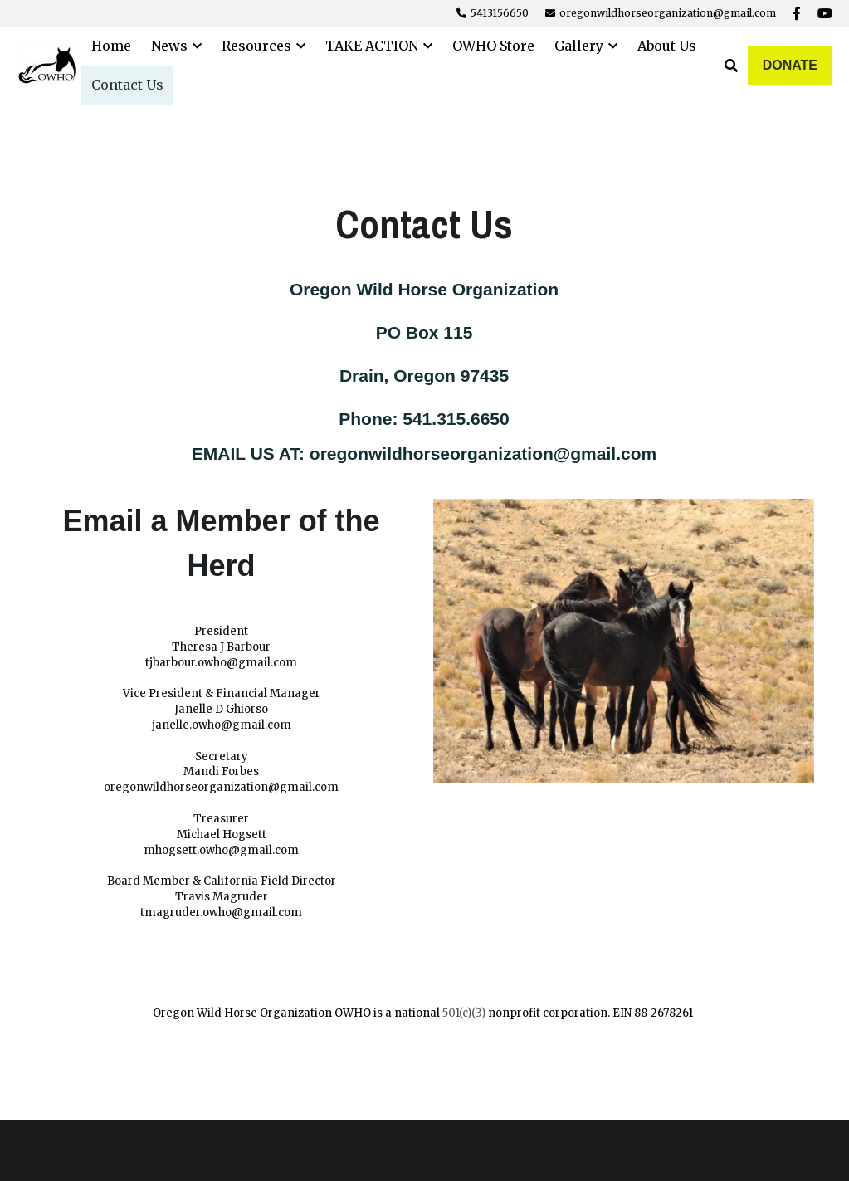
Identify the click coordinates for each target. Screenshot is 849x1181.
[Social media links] (797, 13)
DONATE (790, 65)
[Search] (731, 65)
